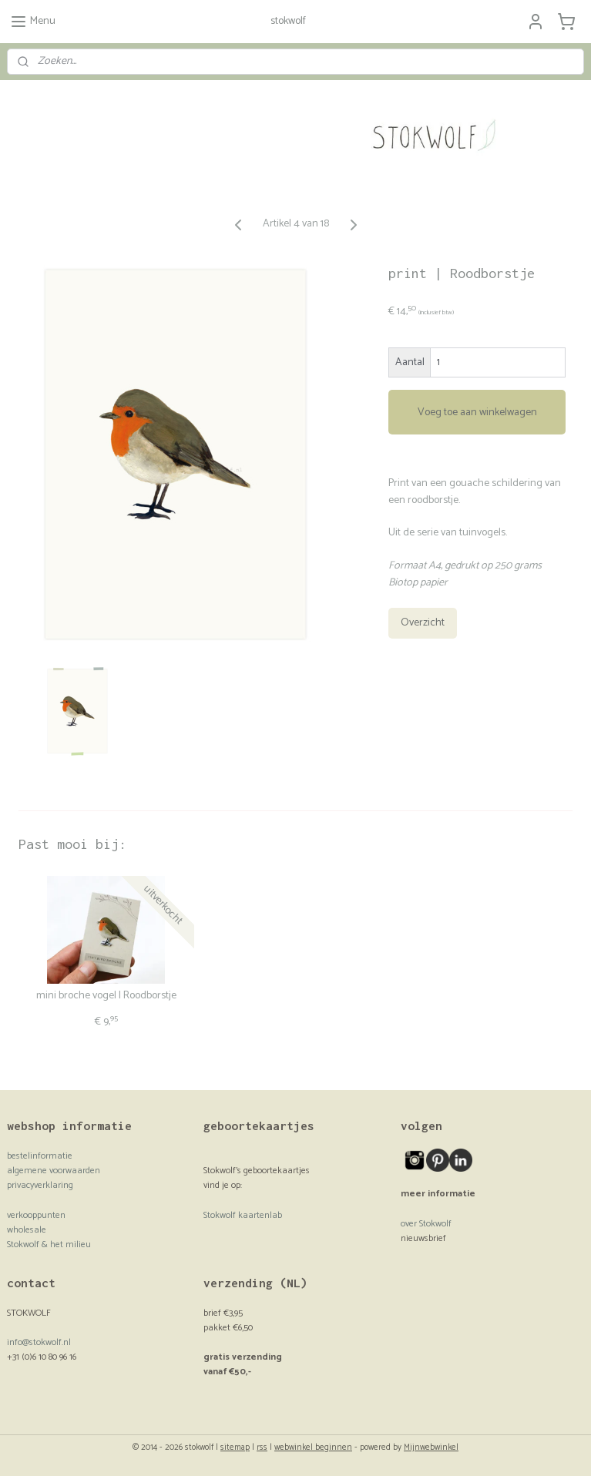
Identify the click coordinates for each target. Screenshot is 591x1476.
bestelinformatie (39, 1156)
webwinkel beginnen (313, 1447)
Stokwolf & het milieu (49, 1244)
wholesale (26, 1230)
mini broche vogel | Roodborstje (106, 997)
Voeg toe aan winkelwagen (477, 412)
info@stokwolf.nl (39, 1342)
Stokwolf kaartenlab (242, 1215)
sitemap (235, 1447)
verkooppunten (36, 1215)
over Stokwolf (426, 1223)
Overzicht (423, 623)
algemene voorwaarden (53, 1170)
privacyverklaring (40, 1185)
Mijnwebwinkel (431, 1447)
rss (262, 1447)
